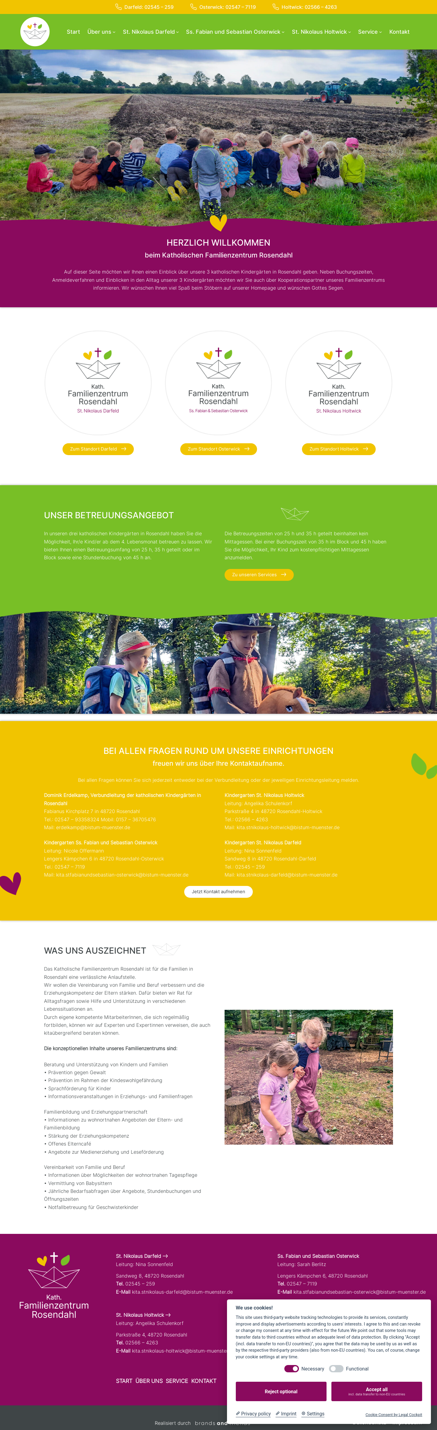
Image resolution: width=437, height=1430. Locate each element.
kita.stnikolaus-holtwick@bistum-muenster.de (288, 827)
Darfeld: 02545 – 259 (144, 7)
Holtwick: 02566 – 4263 (305, 7)
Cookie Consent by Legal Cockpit (393, 1414)
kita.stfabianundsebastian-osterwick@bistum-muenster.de (122, 875)
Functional (357, 1369)
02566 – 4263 (251, 819)
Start (124, 1381)
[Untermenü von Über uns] (114, 31)
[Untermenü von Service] (380, 31)
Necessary (312, 1369)
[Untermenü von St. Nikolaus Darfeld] (177, 31)
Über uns (149, 1381)
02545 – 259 (250, 867)
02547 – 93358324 (77, 819)
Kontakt (203, 1381)
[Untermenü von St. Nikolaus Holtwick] (349, 31)
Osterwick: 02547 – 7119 (223, 7)
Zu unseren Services (259, 574)
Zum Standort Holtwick (339, 449)
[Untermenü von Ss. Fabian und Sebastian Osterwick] (283, 31)
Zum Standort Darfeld (98, 449)
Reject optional (281, 1391)
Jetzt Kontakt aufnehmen (218, 891)
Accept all (377, 1392)
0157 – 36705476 (136, 819)
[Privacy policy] (253, 1414)
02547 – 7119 (70, 867)
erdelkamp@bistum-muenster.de (93, 827)
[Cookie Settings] (312, 1414)
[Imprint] (286, 1414)
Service (177, 1381)
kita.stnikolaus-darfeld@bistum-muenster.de (287, 875)
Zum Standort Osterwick (218, 449)
